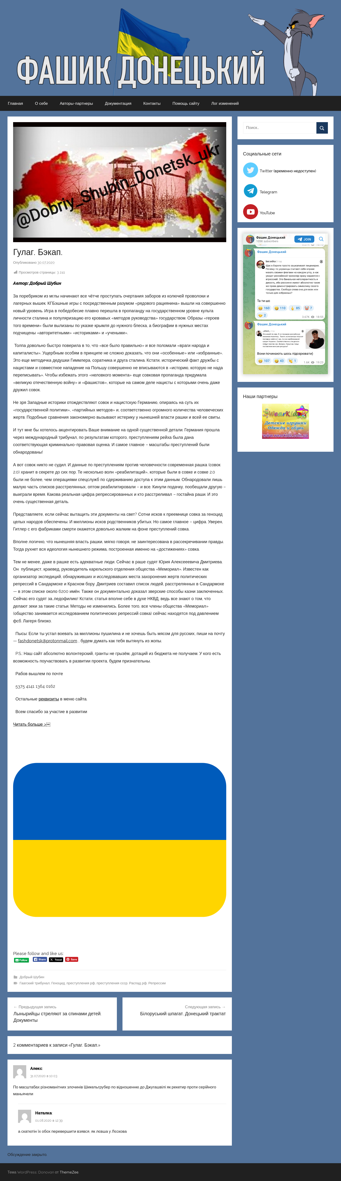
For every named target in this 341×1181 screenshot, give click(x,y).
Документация (118, 103)
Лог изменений (225, 103)
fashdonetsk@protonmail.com (47, 640)
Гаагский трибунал (35, 983)
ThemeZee (69, 1172)
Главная (15, 103)
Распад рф (138, 983)
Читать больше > (29, 724)
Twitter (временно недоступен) (288, 171)
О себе (41, 103)
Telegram (268, 192)
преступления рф (81, 983)
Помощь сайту (186, 103)
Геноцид (58, 983)
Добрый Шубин (32, 977)
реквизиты (49, 698)
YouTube (267, 213)
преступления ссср (112, 983)
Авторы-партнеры (76, 103)
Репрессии (157, 983)
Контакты (151, 103)
